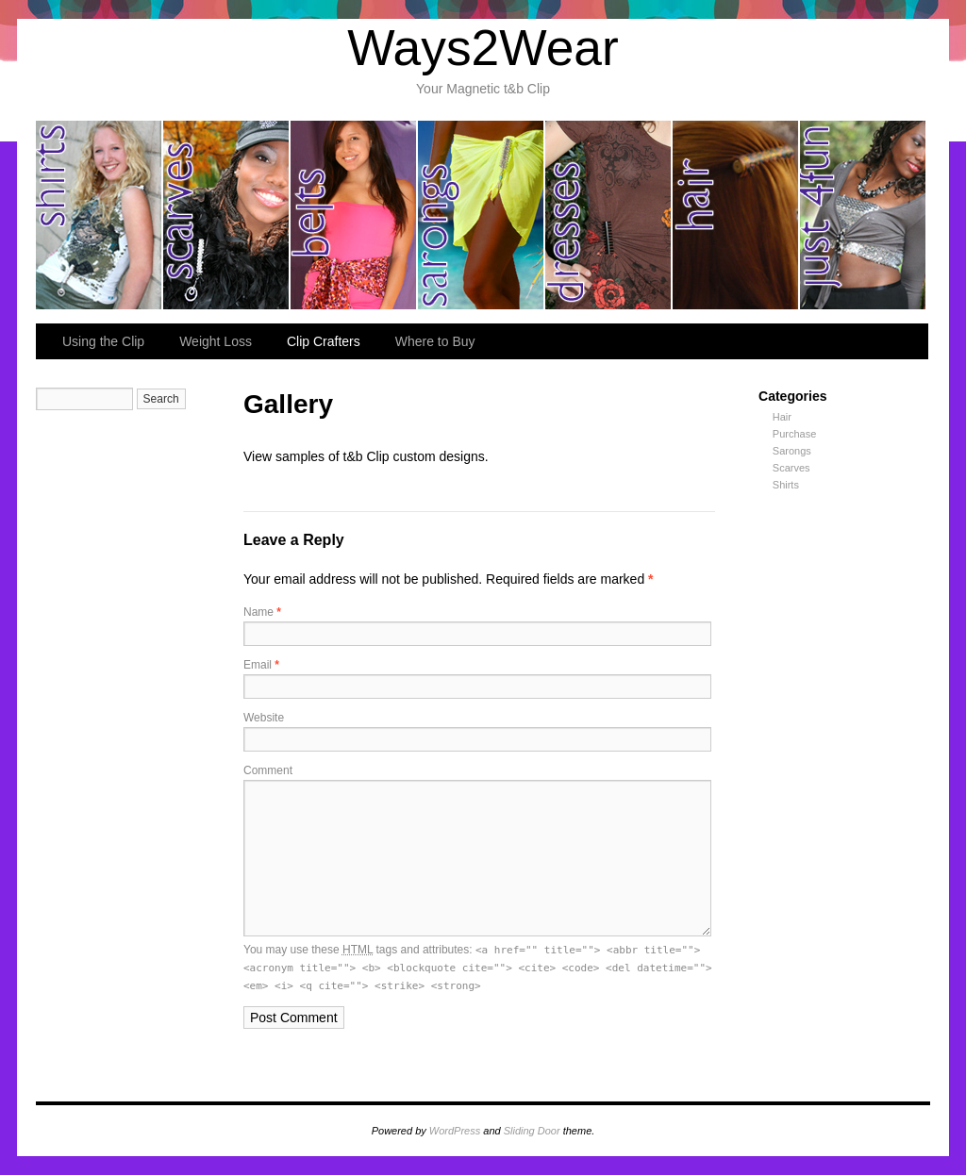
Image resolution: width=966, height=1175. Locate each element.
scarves (227, 215)
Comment (267, 770)
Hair (782, 416)
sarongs (481, 215)
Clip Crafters (323, 341)
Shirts (786, 484)
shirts (99, 215)
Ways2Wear (482, 47)
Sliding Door (532, 1130)
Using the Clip (103, 341)
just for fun (862, 215)
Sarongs (792, 450)
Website (263, 717)
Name (262, 612)
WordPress (454, 1130)
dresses (609, 215)
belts (354, 215)
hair (736, 215)
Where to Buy (435, 341)
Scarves (791, 467)
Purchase (794, 433)
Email (261, 664)
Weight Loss (215, 341)
